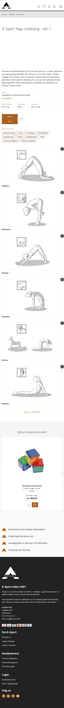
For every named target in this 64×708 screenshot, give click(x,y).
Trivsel (19, 137)
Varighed (34, 104)
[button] (2, 473)
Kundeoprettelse (9, 679)
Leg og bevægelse (10, 140)
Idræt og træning (28, 140)
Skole (21, 133)
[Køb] (35, 504)
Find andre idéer (8, 129)
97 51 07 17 (10, 616)
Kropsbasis (30, 133)
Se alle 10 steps (32, 412)
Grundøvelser (8, 137)
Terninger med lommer (32, 486)
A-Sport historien (8, 645)
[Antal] (29, 505)
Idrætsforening (9, 133)
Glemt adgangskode (10, 683)
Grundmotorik (31, 137)
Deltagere (21, 104)
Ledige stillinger (8, 641)
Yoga (42, 137)
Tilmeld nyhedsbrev (10, 658)
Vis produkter (6, 98)
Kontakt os (6, 637)
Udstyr (4, 92)
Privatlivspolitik (8, 666)
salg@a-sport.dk (13, 619)
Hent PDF (9, 119)
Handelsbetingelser (10, 662)
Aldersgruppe (7, 104)
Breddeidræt (43, 133)
